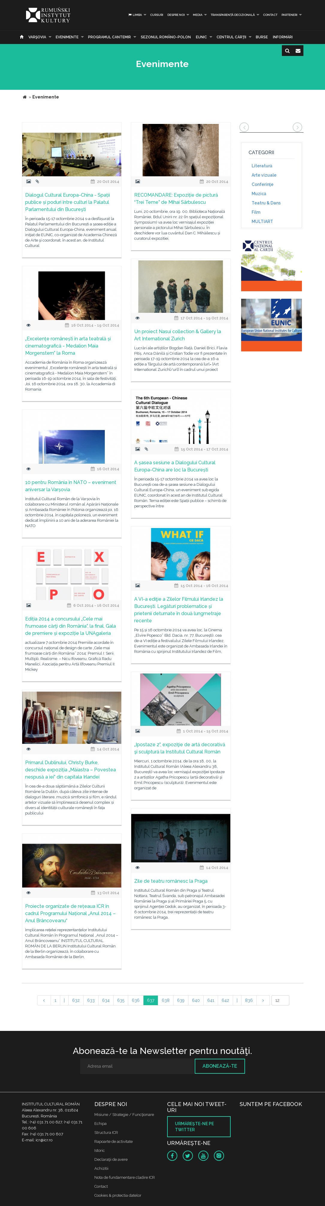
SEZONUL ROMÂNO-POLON (166, 37)
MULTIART (262, 221)
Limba (135, 14)
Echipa (100, 1123)
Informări (283, 37)
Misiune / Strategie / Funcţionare (124, 1114)
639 (181, 1000)
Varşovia (37, 37)
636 (136, 1000)
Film (256, 212)
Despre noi (176, 14)
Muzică (259, 193)
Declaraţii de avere (111, 1159)
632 (76, 1000)
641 (210, 1000)
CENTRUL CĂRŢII (231, 37)
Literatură (262, 165)
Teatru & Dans (266, 203)
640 (196, 1000)
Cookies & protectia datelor (117, 1195)
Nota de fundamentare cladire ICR (124, 1177)
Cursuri (156, 14)
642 (225, 1000)
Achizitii (101, 1168)
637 (150, 1000)
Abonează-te (219, 1066)
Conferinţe (262, 184)
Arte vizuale (264, 175)
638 (166, 1000)
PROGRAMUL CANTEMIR (109, 37)
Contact (270, 14)
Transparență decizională (233, 14)
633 (91, 1000)
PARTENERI (289, 14)
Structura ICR (106, 1132)
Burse (262, 37)
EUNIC (201, 37)
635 (120, 1000)
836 (249, 1000)
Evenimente (67, 37)
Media (197, 14)
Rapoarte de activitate (113, 1141)
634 (106, 1000)
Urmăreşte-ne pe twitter (194, 1126)
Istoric (99, 1150)
